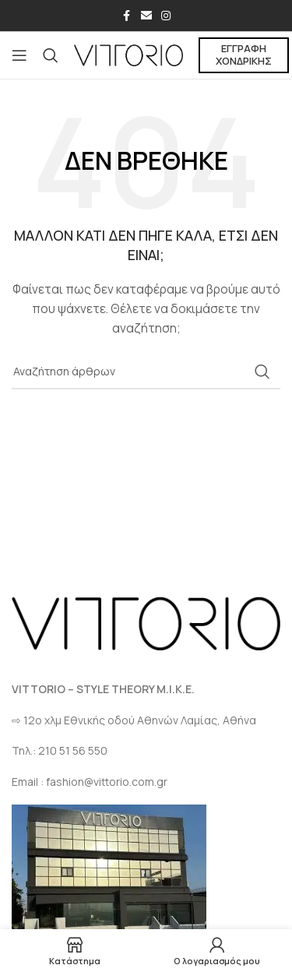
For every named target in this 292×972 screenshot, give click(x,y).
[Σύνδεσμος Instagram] (166, 15)
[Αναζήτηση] (50, 55)
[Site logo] (128, 54)
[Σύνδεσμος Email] (146, 15)
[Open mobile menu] (19, 55)
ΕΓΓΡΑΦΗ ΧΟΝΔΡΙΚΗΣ (244, 54)
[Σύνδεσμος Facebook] (127, 15)
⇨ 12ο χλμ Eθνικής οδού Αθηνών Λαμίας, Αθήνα (134, 720)
